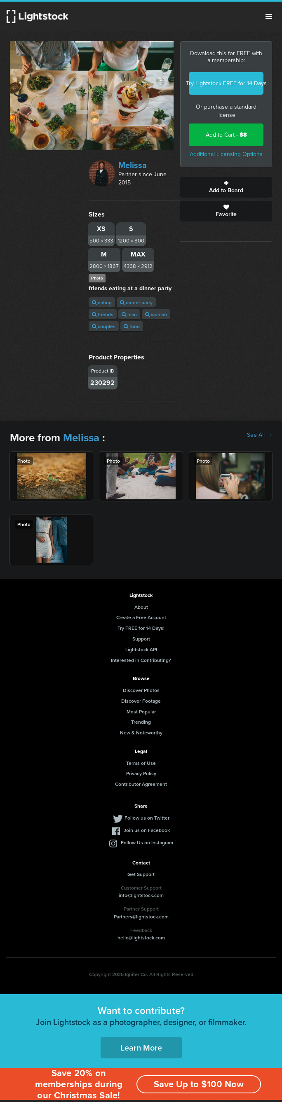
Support (141, 638)
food (132, 326)
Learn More (141, 1047)
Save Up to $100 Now (199, 1084)
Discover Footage (141, 700)
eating (102, 302)
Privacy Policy (141, 773)
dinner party (136, 302)
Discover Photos (141, 690)
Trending (141, 721)
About (141, 606)
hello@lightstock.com (141, 937)
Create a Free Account (141, 617)
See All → (259, 435)
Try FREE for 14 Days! (141, 627)
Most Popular (141, 711)
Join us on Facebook (147, 830)
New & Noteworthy (141, 732)
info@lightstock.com (141, 895)
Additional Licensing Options (226, 154)
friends (102, 314)
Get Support (141, 874)
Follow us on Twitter (147, 817)
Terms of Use (141, 763)
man (129, 314)
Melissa (132, 165)
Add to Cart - (226, 134)
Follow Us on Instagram (147, 842)
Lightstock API (141, 649)
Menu (268, 16)
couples (103, 326)
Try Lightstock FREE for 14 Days (226, 83)
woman (156, 314)
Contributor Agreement (141, 783)
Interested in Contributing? (141, 660)
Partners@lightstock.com (141, 916)
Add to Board (226, 187)
